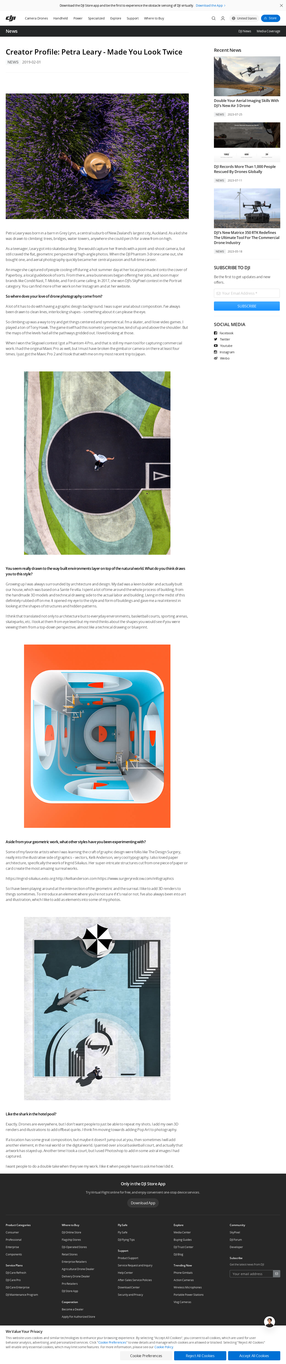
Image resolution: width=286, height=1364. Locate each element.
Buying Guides (183, 1240)
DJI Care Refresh (16, 1273)
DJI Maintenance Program (22, 1295)
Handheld (60, 18)
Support (133, 18)
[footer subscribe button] (276, 1273)
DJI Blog (178, 1254)
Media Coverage (268, 31)
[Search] (213, 18)
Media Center (182, 1232)
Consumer (12, 1232)
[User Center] (222, 18)
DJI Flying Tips (126, 1240)
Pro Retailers (70, 1284)
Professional (14, 1240)
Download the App (209, 5)
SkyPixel (235, 1232)
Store (273, 18)
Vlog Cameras (182, 1302)
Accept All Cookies (254, 1355)
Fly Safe (122, 1232)
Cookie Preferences (112, 1342)
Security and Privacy (130, 1295)
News (13, 62)
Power (78, 18)
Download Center (129, 1287)
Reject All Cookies (200, 1355)
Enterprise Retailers (74, 1262)
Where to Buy (154, 18)
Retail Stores (70, 1254)
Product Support (128, 1258)
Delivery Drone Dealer (76, 1276)
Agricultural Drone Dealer (78, 1269)
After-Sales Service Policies (135, 1280)
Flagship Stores (71, 1240)
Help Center (125, 1273)
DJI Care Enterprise (18, 1287)
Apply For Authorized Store (78, 1317)
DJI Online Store (71, 1232)
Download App (143, 1202)
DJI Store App (70, 1291)
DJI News (244, 31)
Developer (236, 1247)
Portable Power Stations (189, 1295)
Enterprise (12, 1247)
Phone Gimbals (183, 1273)
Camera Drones (36, 18)
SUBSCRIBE (246, 306)
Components (14, 1254)
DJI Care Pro (13, 1280)
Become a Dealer (73, 1309)
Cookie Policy (163, 1347)
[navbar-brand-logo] (16, 18)
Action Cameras (184, 1280)
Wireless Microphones (188, 1287)
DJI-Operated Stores (74, 1247)
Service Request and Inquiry (135, 1265)
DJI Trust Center (183, 1247)
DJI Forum (236, 1240)
